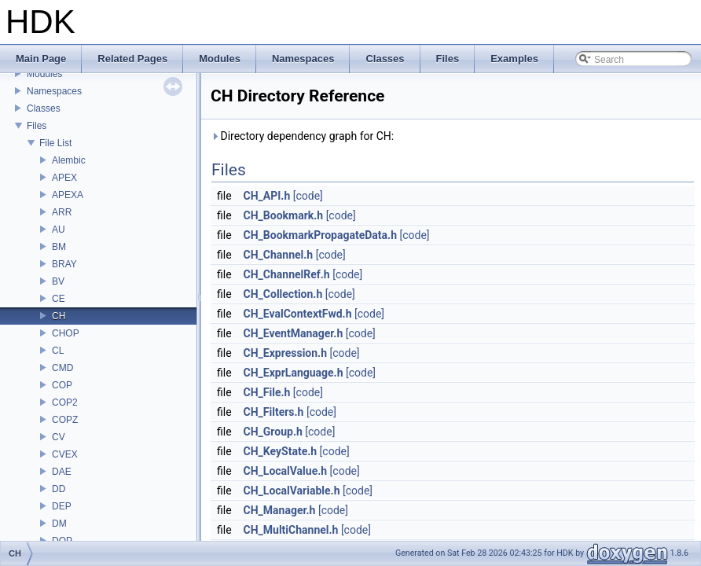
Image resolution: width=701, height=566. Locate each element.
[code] (308, 195)
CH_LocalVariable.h (292, 490)
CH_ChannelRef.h (287, 274)
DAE (62, 471)
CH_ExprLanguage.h (293, 372)
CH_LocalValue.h (286, 471)
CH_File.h (267, 392)
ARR (62, 212)
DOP (62, 540)
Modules (44, 73)
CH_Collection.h (283, 294)
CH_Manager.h (280, 510)
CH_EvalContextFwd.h (298, 313)
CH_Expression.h (285, 353)
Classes (44, 108)
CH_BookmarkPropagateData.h (320, 235)
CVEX (65, 454)
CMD (62, 367)
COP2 (65, 402)
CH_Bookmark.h (284, 215)
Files (36, 125)
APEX (64, 177)
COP (62, 385)
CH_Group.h (273, 431)
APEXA (67, 194)
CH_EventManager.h (293, 333)
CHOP (65, 333)
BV (58, 281)
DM (59, 523)
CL (58, 350)
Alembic (69, 160)
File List (55, 143)
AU (58, 229)
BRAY (64, 264)
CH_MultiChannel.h (291, 530)
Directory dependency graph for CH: (302, 136)
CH (58, 316)
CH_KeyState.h (280, 451)
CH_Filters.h (274, 412)
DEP (62, 506)
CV (58, 437)
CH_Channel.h (279, 254)
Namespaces (54, 91)
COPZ (65, 419)
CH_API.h (267, 195)
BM (59, 246)
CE (58, 298)
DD (58, 488)
